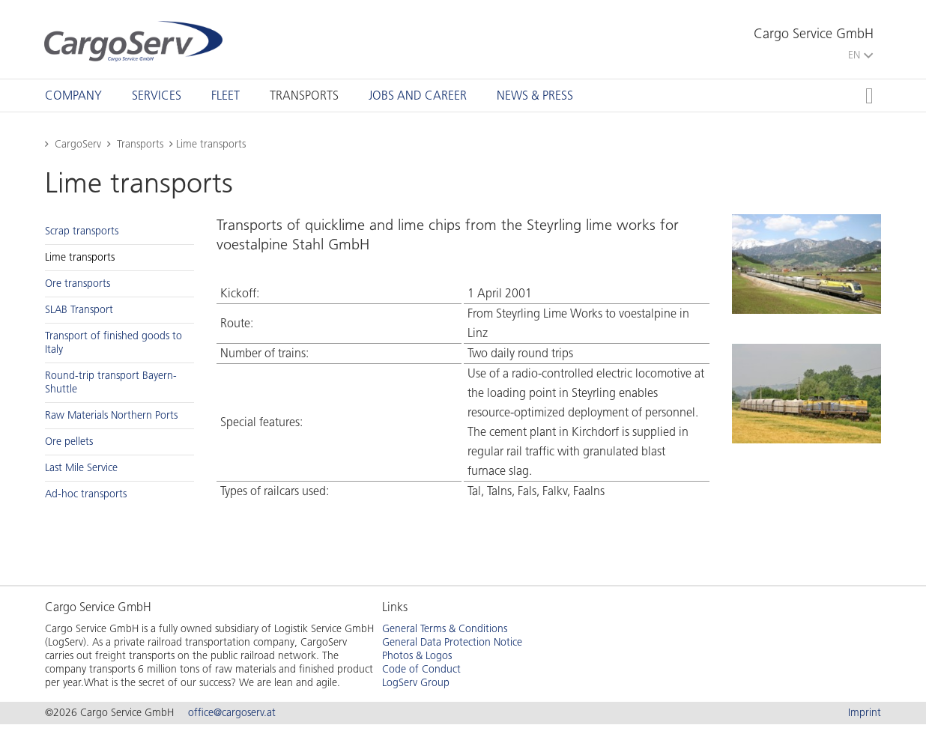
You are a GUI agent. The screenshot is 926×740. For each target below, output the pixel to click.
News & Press (535, 95)
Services (156, 95)
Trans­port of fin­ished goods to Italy (113, 343)
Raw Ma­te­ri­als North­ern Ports (111, 415)
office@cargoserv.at (232, 712)
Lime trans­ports (80, 257)
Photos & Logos (417, 655)
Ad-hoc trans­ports (86, 494)
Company (73, 95)
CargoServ (78, 144)
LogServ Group (416, 682)
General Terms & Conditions (444, 628)
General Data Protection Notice (452, 642)
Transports (304, 95)
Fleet (225, 95)
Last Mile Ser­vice (81, 467)
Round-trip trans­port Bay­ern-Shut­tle (111, 382)
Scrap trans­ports (81, 231)
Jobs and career (418, 95)
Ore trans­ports (77, 283)
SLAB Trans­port (79, 309)
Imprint (864, 712)
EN (860, 55)
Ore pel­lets (69, 441)
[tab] (73, 95)
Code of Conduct (421, 669)
